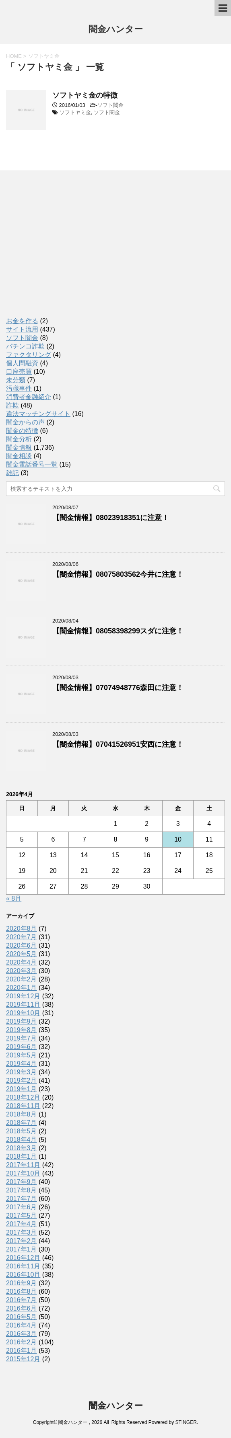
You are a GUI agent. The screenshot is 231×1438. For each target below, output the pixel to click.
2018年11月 (23, 1105)
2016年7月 (21, 1300)
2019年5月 (21, 1055)
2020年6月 (21, 945)
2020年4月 (21, 962)
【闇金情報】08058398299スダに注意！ (118, 631)
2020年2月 (21, 979)
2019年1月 (21, 1089)
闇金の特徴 (22, 430)
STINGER (185, 1422)
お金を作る (22, 321)
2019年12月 (23, 996)
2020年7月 (21, 937)
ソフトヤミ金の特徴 (85, 95)
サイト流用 (22, 329)
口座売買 (19, 371)
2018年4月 (21, 1139)
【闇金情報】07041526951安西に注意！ (118, 744)
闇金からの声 (25, 422)
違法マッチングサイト (38, 413)
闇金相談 (19, 456)
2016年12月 (23, 1257)
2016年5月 (21, 1316)
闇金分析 (19, 439)
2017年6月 (21, 1207)
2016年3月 (21, 1333)
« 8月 (13, 898)
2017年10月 (23, 1173)
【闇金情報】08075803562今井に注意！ (118, 574)
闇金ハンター (116, 30)
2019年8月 (21, 1029)
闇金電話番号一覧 (32, 464)
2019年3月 (21, 1072)
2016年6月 (21, 1308)
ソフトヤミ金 (75, 112)
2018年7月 (21, 1122)
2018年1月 (21, 1156)
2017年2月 (21, 1240)
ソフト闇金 (110, 105)
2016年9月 (21, 1283)
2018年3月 (21, 1148)
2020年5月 (21, 953)
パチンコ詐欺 (25, 346)
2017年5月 (21, 1215)
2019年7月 (21, 1038)
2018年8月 (21, 1114)
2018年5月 (21, 1131)
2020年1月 (21, 987)
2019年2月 (21, 1080)
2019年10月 (23, 1013)
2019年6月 (21, 1046)
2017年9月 (21, 1181)
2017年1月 (21, 1249)
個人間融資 (22, 363)
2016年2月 (21, 1342)
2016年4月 (21, 1325)
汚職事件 (19, 388)
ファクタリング (28, 354)
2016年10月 (23, 1274)
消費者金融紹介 (28, 396)
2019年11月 (23, 1004)
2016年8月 (21, 1291)
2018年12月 (23, 1097)
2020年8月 (21, 928)
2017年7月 (21, 1198)
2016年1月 (21, 1350)
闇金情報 (19, 447)
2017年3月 (21, 1232)
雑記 (12, 472)
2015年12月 (23, 1359)
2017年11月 (23, 1164)
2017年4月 (21, 1224)
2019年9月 (21, 1021)
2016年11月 (23, 1266)
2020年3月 (21, 970)
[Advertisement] (66, 251)
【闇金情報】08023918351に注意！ (110, 518)
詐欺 (12, 405)
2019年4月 (21, 1063)
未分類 (15, 380)
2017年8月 (21, 1190)
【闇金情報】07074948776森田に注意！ (118, 688)
